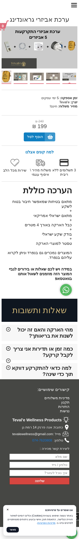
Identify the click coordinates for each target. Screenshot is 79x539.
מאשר (13, 530)
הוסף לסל (35, 137)
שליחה (39, 481)
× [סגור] (8, 509)
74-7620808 (43, 440)
